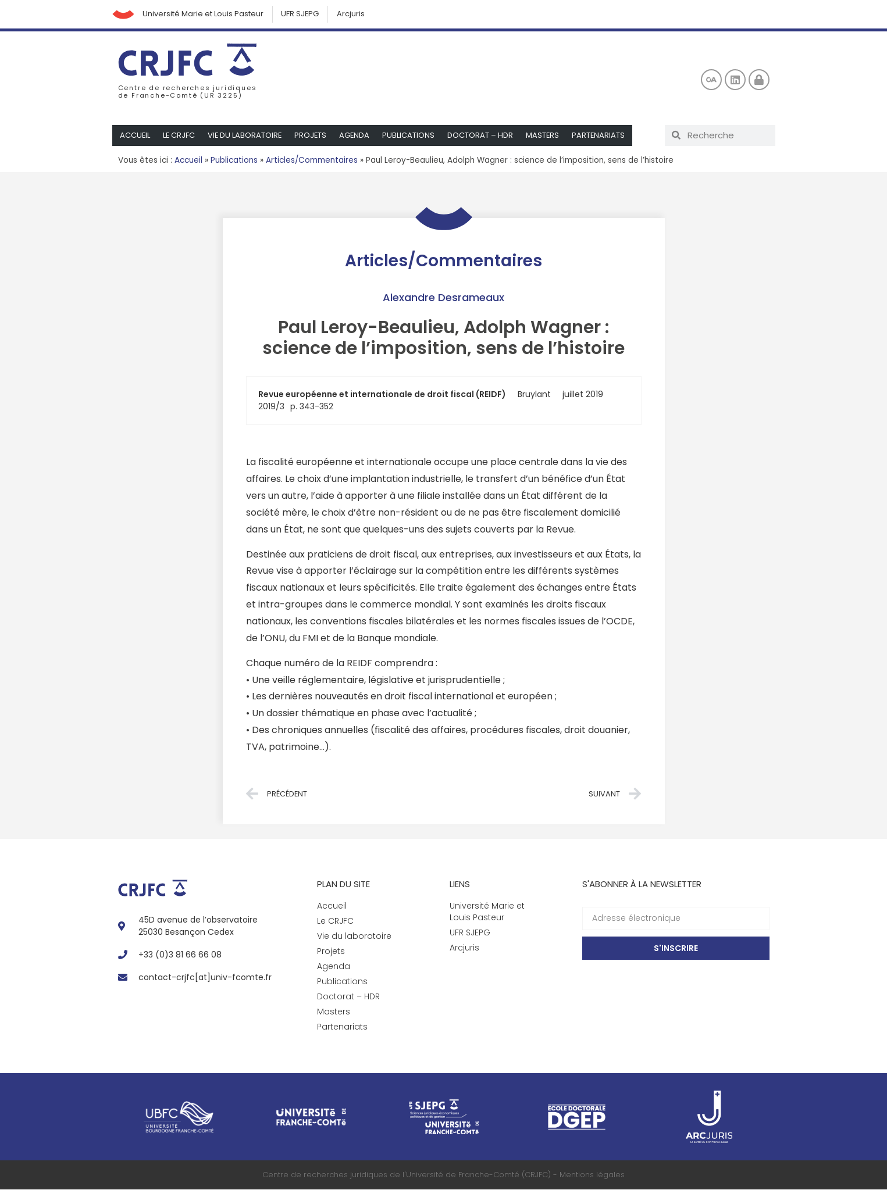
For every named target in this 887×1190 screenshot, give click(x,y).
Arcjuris (354, 14)
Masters (546, 135)
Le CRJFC (179, 135)
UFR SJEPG (302, 14)
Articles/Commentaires (312, 160)
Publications (412, 135)
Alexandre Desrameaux (443, 298)
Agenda (357, 135)
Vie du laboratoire (246, 135)
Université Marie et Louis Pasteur (204, 14)
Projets (313, 135)
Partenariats (602, 135)
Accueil (135, 135)
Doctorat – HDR (483, 135)
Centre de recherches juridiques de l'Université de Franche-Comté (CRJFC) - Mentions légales (443, 1175)
